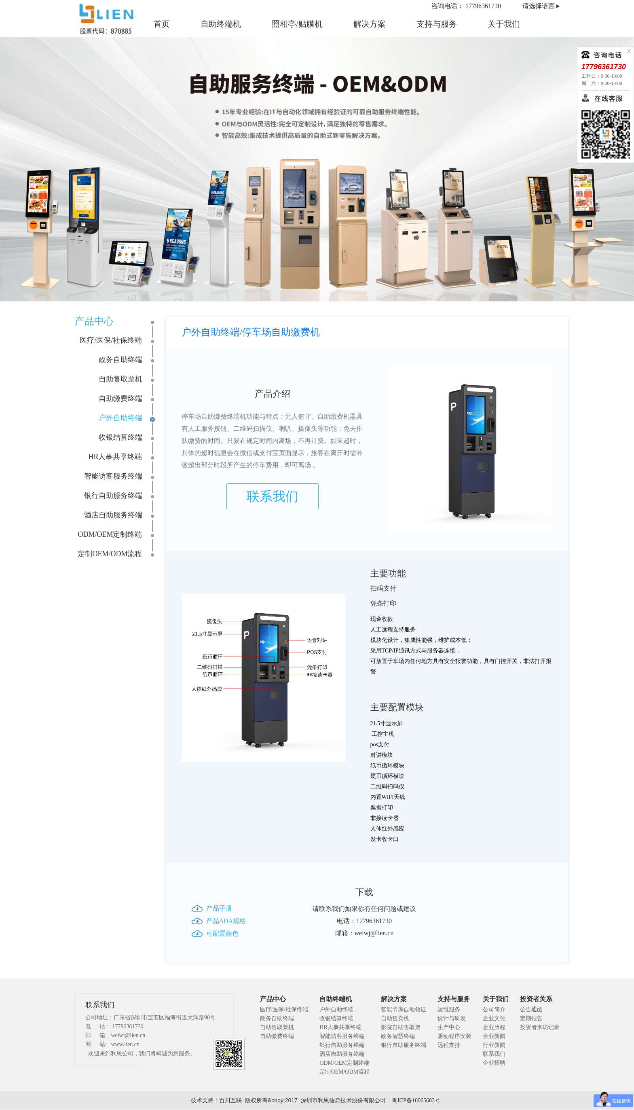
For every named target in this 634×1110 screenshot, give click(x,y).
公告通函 (531, 1009)
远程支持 (448, 1045)
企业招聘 (494, 1063)
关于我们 (504, 23)
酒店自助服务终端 (113, 515)
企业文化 (494, 1018)
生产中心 (448, 1027)
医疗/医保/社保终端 (111, 340)
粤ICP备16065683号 (416, 1100)
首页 (162, 23)
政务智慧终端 (398, 1036)
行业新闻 (494, 1045)
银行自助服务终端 (113, 495)
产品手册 (219, 908)
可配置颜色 (222, 933)
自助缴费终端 (120, 398)
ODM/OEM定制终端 (110, 534)
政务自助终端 (120, 360)
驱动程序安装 (454, 1036)
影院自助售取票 (401, 1027)
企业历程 (494, 1027)
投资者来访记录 (540, 1027)
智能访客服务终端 (113, 476)
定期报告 (531, 1018)
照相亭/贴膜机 (297, 23)
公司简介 (494, 1009)
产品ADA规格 (226, 920)
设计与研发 (451, 1018)
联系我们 (272, 496)
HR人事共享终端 (115, 457)
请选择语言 (538, 5)
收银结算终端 (120, 437)
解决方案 (369, 23)
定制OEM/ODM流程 (110, 554)
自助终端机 (221, 23)
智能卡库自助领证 (403, 1009)
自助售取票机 (120, 379)
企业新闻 (494, 1036)
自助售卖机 (395, 1018)
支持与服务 (436, 23)
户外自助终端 (120, 418)
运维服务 (448, 1009)
